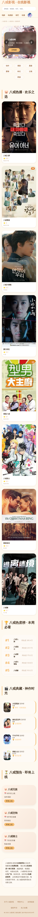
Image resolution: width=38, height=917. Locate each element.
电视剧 (10, 15)
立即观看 (14, 50)
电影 (3, 15)
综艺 (17, 15)
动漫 (23, 15)
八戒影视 (4, 21)
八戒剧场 (11, 21)
